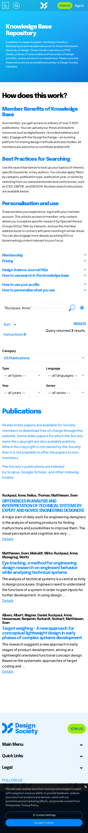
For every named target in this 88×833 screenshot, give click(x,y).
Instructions (15, 334)
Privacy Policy (29, 805)
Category (9, 351)
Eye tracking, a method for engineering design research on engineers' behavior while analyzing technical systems (40, 568)
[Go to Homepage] (44, 5)
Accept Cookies (44, 822)
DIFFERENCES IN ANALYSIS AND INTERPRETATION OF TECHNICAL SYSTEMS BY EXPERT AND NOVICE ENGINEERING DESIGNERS (43, 506)
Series (50, 385)
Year (5, 385)
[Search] (16, 5)
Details (7, 539)
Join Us (64, 5)
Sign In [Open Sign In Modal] (79, 5)
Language (53, 368)
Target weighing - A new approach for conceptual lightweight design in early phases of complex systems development (42, 633)
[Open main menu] (5, 5)
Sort (7, 324)
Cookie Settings (44, 815)
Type (5, 368)
